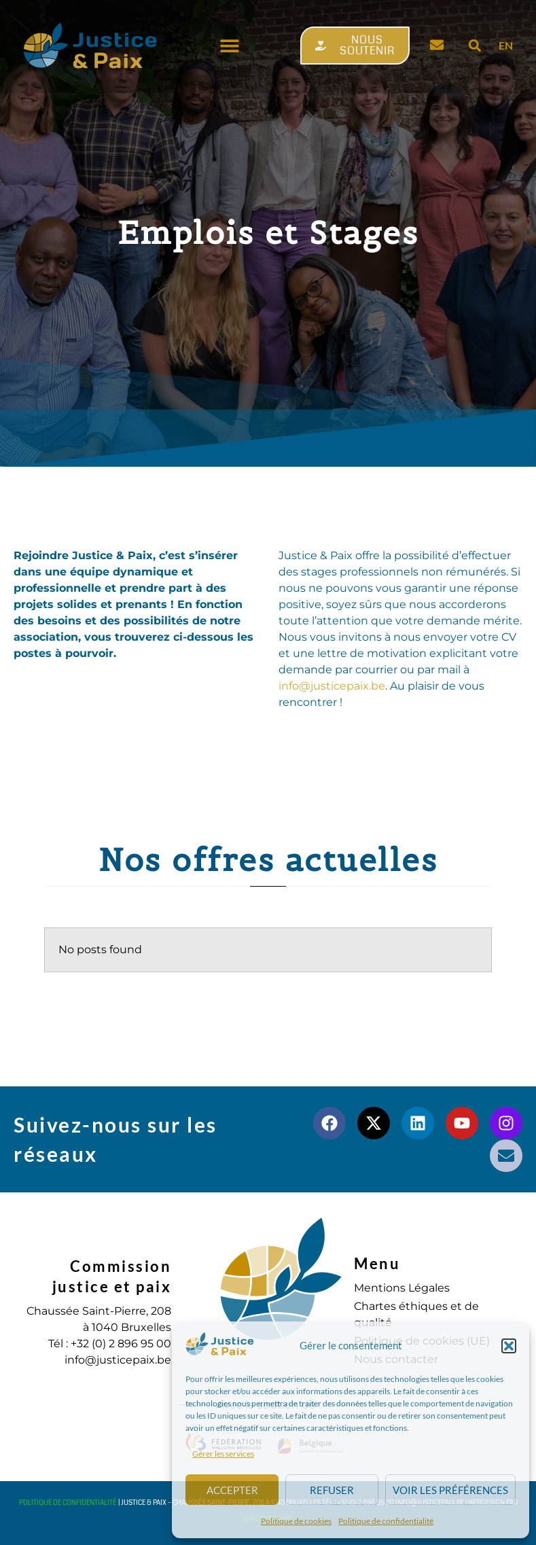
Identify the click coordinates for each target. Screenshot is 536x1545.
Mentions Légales (402, 1287)
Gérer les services (223, 1454)
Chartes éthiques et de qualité (416, 1314)
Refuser (332, 1490)
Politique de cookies (296, 1521)
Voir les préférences (450, 1490)
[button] (509, 1346)
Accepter (232, 1490)
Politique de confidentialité (385, 1521)
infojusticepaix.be (332, 685)
